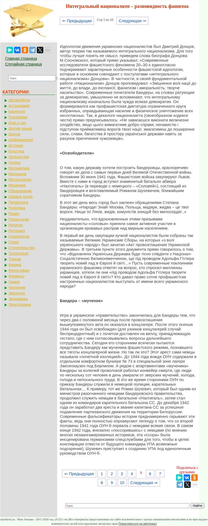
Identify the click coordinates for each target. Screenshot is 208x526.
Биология (16, 111)
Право (14, 213)
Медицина (17, 174)
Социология (19, 236)
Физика (14, 265)
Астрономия (19, 106)
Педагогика (18, 202)
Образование (20, 191)
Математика (19, 168)
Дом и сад (17, 123)
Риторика (16, 231)
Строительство (21, 248)
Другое (14, 134)
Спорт (13, 242)
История (15, 145)
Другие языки (20, 128)
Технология (18, 253)
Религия (15, 225)
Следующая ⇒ (132, 20)
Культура (16, 151)
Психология (18, 219)
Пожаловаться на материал (137, 523)
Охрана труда (20, 196)
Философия (18, 270)
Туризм (14, 259)
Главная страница (21, 58)
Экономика (18, 299)
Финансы (16, 276)
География (17, 117)
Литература (18, 157)
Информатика (20, 140)
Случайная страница (23, 64)
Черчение (16, 287)
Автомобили (19, 100)
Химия (14, 282)
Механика (17, 185)
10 (122, 482)
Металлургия (19, 179)
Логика (14, 162)
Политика (16, 208)
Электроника (19, 304)
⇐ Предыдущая (77, 20)
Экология (16, 293)
